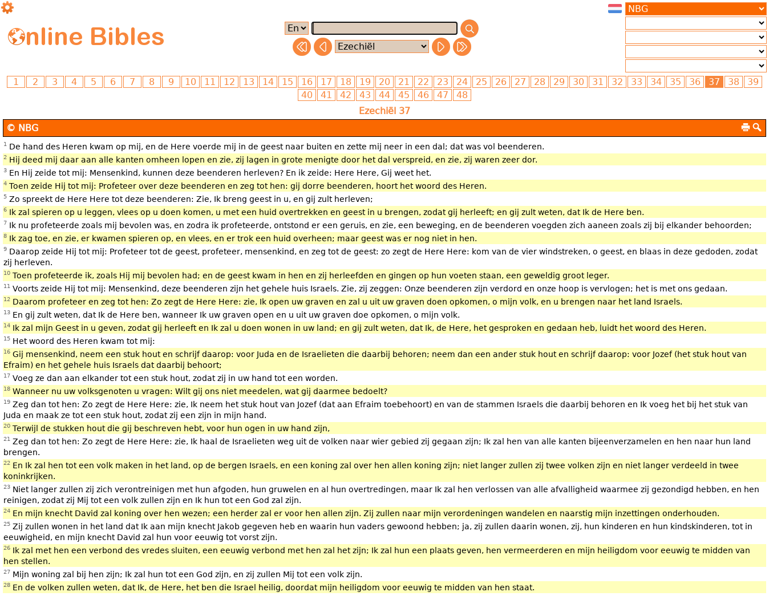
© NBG (22, 128)
